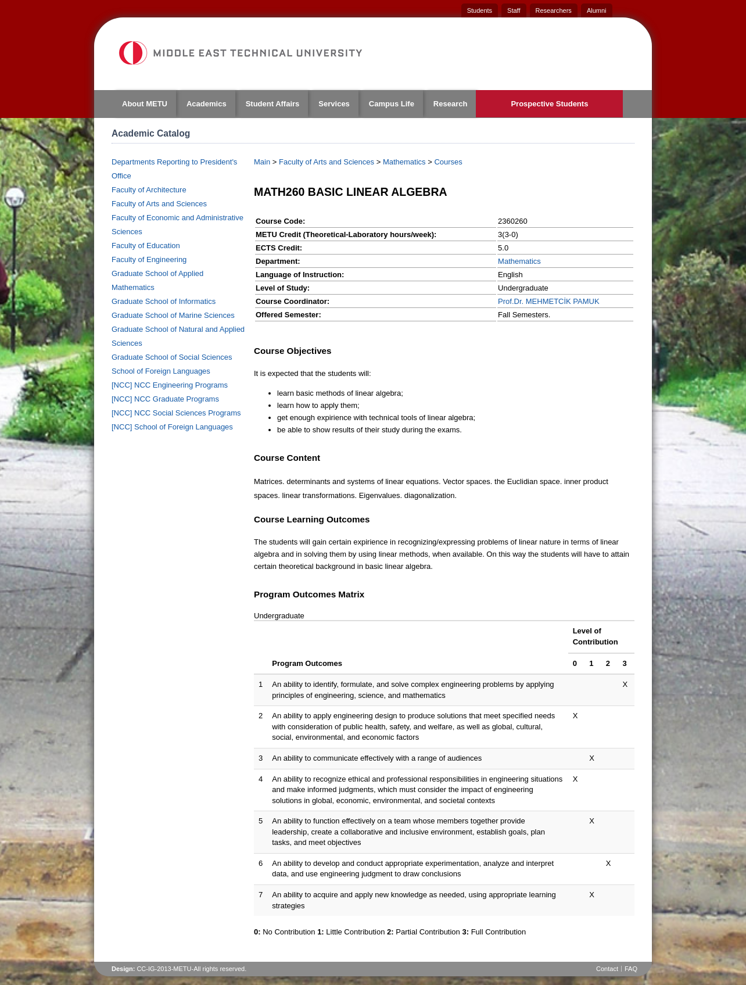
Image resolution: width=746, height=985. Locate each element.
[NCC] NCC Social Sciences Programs (176, 413)
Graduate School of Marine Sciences (173, 315)
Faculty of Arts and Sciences (159, 203)
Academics (206, 103)
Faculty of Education (146, 245)
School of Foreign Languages (161, 371)
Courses (448, 161)
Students (479, 10)
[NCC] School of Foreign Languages (172, 426)
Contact (607, 969)
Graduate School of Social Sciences (172, 357)
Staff (513, 10)
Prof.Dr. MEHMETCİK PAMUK (549, 301)
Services (334, 103)
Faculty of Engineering (149, 259)
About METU (144, 103)
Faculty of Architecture (149, 189)
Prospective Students (549, 103)
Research (450, 103)
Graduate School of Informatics (164, 301)
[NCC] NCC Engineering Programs (170, 385)
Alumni (597, 10)
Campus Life (391, 103)
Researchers (554, 10)
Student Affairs (273, 103)
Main (262, 161)
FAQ (631, 969)
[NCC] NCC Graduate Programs (165, 399)
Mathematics (404, 161)
